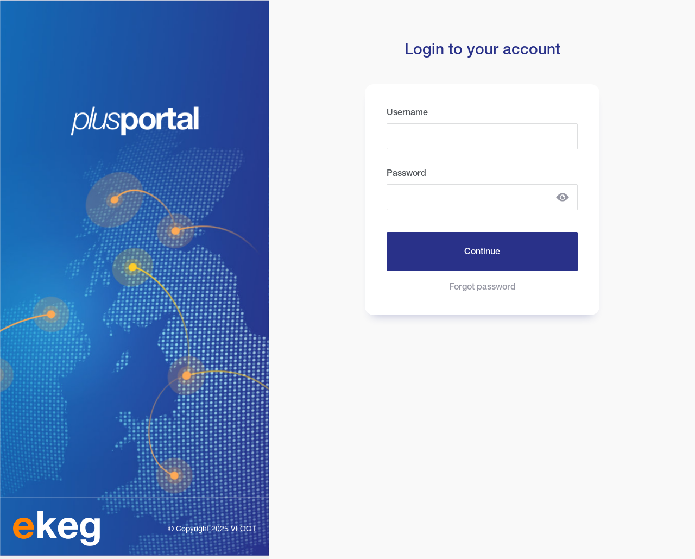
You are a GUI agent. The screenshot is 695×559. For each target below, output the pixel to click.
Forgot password (482, 286)
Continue (482, 251)
